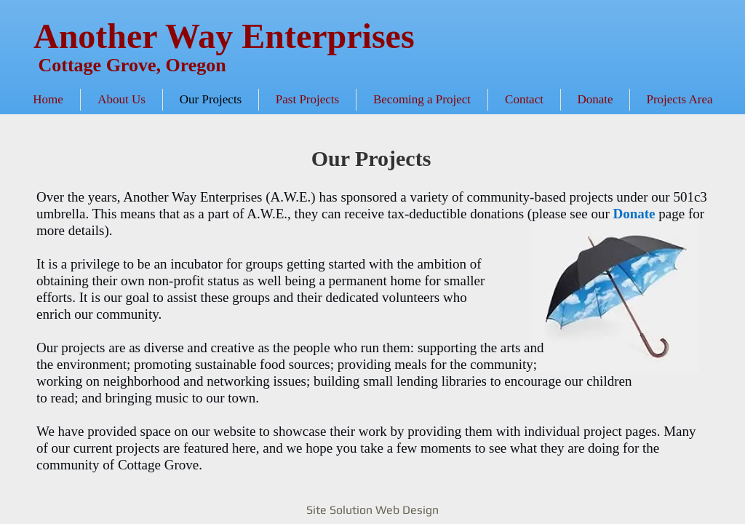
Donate (634, 213)
